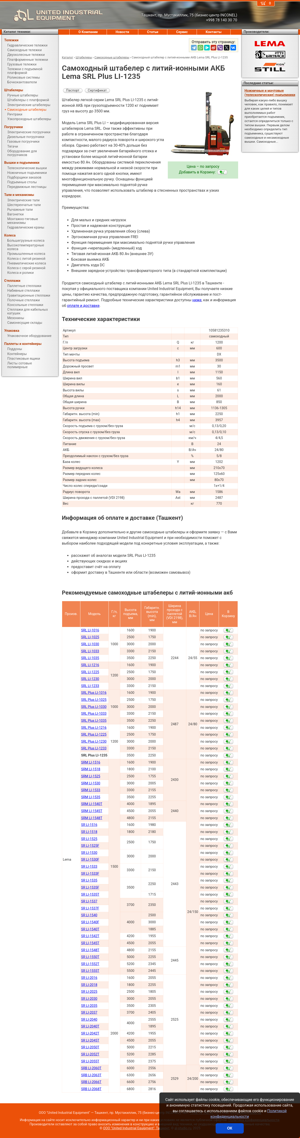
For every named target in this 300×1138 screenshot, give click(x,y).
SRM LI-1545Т (91, 811)
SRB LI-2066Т (91, 1082)
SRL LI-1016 (90, 630)
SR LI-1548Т (90, 950)
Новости (122, 32)
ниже (197, 300)
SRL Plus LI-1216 (93, 728)
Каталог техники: (17, 32)
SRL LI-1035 (90, 658)
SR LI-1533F (90, 874)
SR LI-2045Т (90, 1041)
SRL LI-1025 (90, 637)
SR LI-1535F (90, 888)
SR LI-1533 (89, 867)
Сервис (182, 32)
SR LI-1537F (90, 908)
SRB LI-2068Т (91, 1089)
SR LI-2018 (89, 985)
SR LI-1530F (90, 860)
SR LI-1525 (89, 839)
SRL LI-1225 (90, 672)
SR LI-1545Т (90, 943)
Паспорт (72, 90)
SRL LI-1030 (90, 644)
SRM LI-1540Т (91, 804)
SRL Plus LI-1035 (93, 721)
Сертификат (97, 90)
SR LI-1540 (89, 915)
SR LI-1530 (89, 853)
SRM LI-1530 (90, 783)
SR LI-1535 (89, 880)
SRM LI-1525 (90, 776)
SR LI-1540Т (90, 929)
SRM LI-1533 (90, 790)
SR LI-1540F (90, 922)
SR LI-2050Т (90, 1047)
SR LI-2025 (89, 992)
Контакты (214, 32)
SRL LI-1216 (90, 665)
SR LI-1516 (89, 825)
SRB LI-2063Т (91, 1075)
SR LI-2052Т (90, 1054)
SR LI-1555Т (90, 971)
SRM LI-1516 (90, 762)
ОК (229, 1128)
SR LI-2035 (89, 1006)
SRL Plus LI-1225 (93, 735)
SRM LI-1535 (90, 797)
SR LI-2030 (89, 999)
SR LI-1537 (89, 901)
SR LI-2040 (89, 1020)
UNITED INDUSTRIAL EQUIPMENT (52, 15)
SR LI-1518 (89, 832)
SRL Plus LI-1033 (93, 714)
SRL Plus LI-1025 (93, 700)
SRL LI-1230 (90, 679)
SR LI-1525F (90, 846)
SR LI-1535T (90, 895)
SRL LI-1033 (90, 651)
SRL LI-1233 (90, 686)
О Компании (88, 32)
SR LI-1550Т (90, 957)
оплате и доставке (83, 305)
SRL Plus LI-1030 (93, 707)
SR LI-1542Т (90, 936)
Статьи (152, 32)
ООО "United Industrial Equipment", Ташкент (136, 1128)
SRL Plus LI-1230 (93, 742)
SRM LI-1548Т (91, 818)
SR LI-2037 (89, 1013)
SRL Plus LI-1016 (93, 693)
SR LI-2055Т (90, 1061)
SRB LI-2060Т (91, 1068)
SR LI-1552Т (90, 964)
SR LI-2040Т (90, 1026)
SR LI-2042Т (90, 1033)
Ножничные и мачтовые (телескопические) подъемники (269, 93)
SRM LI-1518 (90, 769)
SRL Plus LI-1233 (93, 748)
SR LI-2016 (89, 978)
